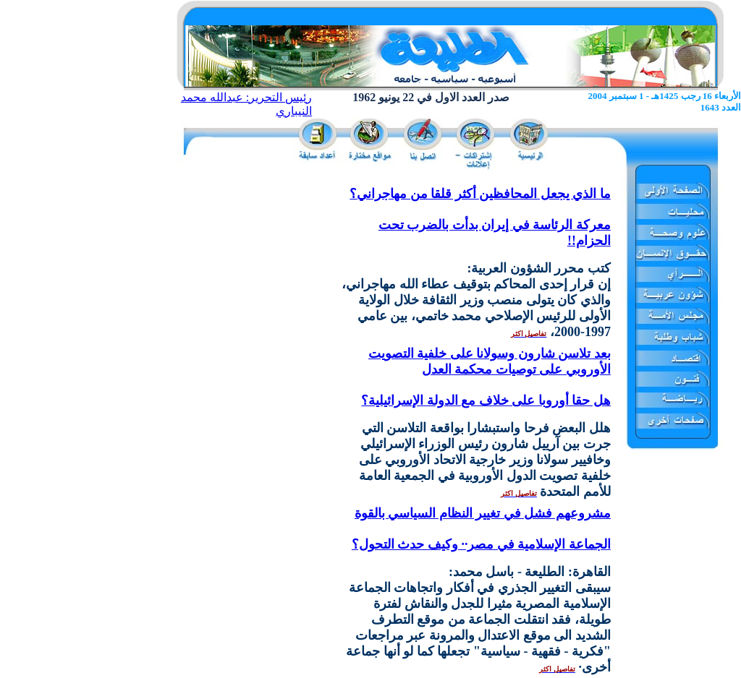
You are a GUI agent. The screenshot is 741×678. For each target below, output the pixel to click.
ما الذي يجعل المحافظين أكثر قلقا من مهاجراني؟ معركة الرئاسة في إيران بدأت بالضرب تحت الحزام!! (480, 217)
